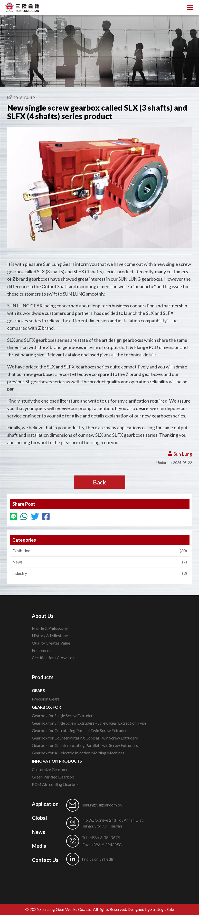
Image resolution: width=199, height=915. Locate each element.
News (97, 562)
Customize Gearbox (49, 769)
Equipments (42, 650)
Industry (97, 573)
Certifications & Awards (53, 657)
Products (42, 677)
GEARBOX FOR (46, 707)
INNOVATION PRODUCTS (57, 760)
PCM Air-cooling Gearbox (55, 784)
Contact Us (45, 860)
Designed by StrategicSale (151, 909)
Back (99, 482)
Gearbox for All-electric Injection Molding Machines (78, 752)
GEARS (38, 690)
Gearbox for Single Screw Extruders (63, 715)
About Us (42, 616)
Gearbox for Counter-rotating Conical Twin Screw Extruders (85, 737)
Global (39, 818)
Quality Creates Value (51, 642)
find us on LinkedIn (98, 858)
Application (45, 804)
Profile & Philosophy (50, 628)
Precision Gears (46, 698)
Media (39, 846)
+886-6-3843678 (105, 837)
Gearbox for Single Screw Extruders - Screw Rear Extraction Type (89, 723)
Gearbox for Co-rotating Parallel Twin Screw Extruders (80, 730)
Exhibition (97, 551)
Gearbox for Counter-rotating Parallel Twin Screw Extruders (85, 745)
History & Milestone (50, 635)
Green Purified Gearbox (53, 776)
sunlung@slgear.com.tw (102, 804)
